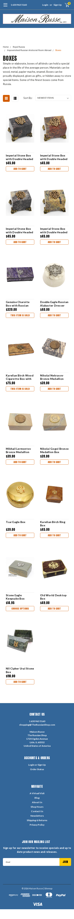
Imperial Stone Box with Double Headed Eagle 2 (19, 230)
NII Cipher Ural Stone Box (20, 670)
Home (6, 47)
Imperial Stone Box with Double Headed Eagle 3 (54, 157)
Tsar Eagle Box (16, 522)
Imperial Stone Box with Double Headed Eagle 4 (19, 157)
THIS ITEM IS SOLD (20, 315)
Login (45, 4)
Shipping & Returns (37, 820)
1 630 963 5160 (19, 4)
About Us (37, 802)
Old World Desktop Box (53, 597)
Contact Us (37, 811)
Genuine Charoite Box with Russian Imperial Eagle (17, 303)
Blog (37, 797)
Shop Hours (37, 806)
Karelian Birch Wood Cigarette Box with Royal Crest (20, 377)
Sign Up (57, 4)
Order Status (37, 769)
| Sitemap (47, 888)
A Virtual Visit (37, 793)
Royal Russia (19, 47)
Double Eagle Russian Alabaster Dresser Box (54, 303)
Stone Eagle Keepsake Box (15, 597)
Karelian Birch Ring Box (52, 523)
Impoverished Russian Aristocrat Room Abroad (29, 50)
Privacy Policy (37, 824)
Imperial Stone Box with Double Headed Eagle (54, 230)
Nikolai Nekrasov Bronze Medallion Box (52, 377)
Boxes (58, 50)
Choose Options (20, 608)
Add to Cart (20, 169)
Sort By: (27, 97)
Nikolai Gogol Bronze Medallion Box (54, 450)
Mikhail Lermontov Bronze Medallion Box (18, 450)
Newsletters (37, 815)
